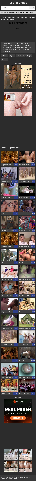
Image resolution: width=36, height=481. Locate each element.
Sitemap (21, 477)
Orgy (29, 56)
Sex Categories (11, 12)
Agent (12, 56)
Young (31, 12)
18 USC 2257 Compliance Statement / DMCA (16, 478)
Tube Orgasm (17, 3)
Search (32, 7)
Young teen (19, 12)
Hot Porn (3, 12)
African (4, 56)
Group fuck (20, 56)
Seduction (25, 12)
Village (4, 59)
